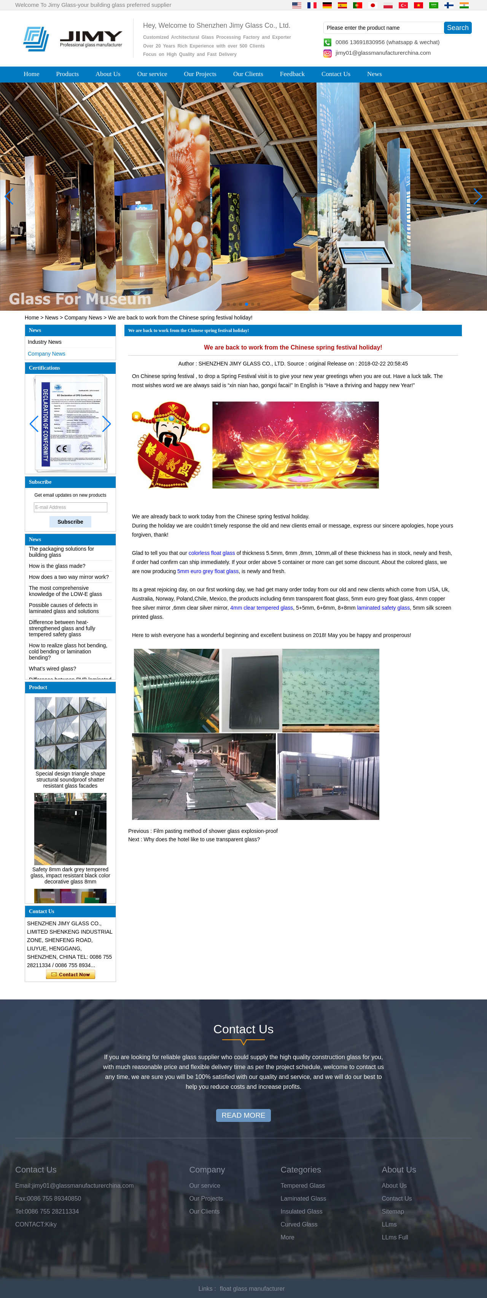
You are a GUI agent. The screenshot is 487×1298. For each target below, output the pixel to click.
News (374, 74)
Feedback (292, 74)
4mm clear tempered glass (261, 608)
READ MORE (243, 1115)
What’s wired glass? (52, 670)
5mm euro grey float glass (208, 571)
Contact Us (335, 74)
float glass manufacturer (252, 1288)
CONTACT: (30, 1224)
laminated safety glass (383, 608)
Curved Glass (299, 1224)
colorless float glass (212, 553)
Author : (188, 364)
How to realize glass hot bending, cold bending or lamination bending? (68, 653)
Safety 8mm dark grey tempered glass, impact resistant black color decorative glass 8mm (70, 877)
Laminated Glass (303, 1198)
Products (67, 74)
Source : (298, 364)
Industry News (45, 342)
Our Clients (248, 74)
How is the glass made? (57, 568)
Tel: (20, 1211)
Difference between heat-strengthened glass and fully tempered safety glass (62, 630)
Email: (23, 1185)
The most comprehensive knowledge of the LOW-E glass (65, 593)
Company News (83, 318)
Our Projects (200, 74)
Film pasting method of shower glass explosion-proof (215, 831)
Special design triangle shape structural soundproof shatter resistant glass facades (70, 781)
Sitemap (393, 1211)
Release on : (343, 364)
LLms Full (395, 1237)
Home (32, 74)
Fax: (21, 1198)
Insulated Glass (302, 1211)
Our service (152, 74)
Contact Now (70, 975)
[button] (228, 304)
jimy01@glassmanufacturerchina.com (383, 52)
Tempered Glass (303, 1185)
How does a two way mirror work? (69, 579)
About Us (108, 74)
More (287, 1237)
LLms (389, 1224)
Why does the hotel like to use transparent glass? (201, 839)
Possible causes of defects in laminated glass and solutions (64, 610)
